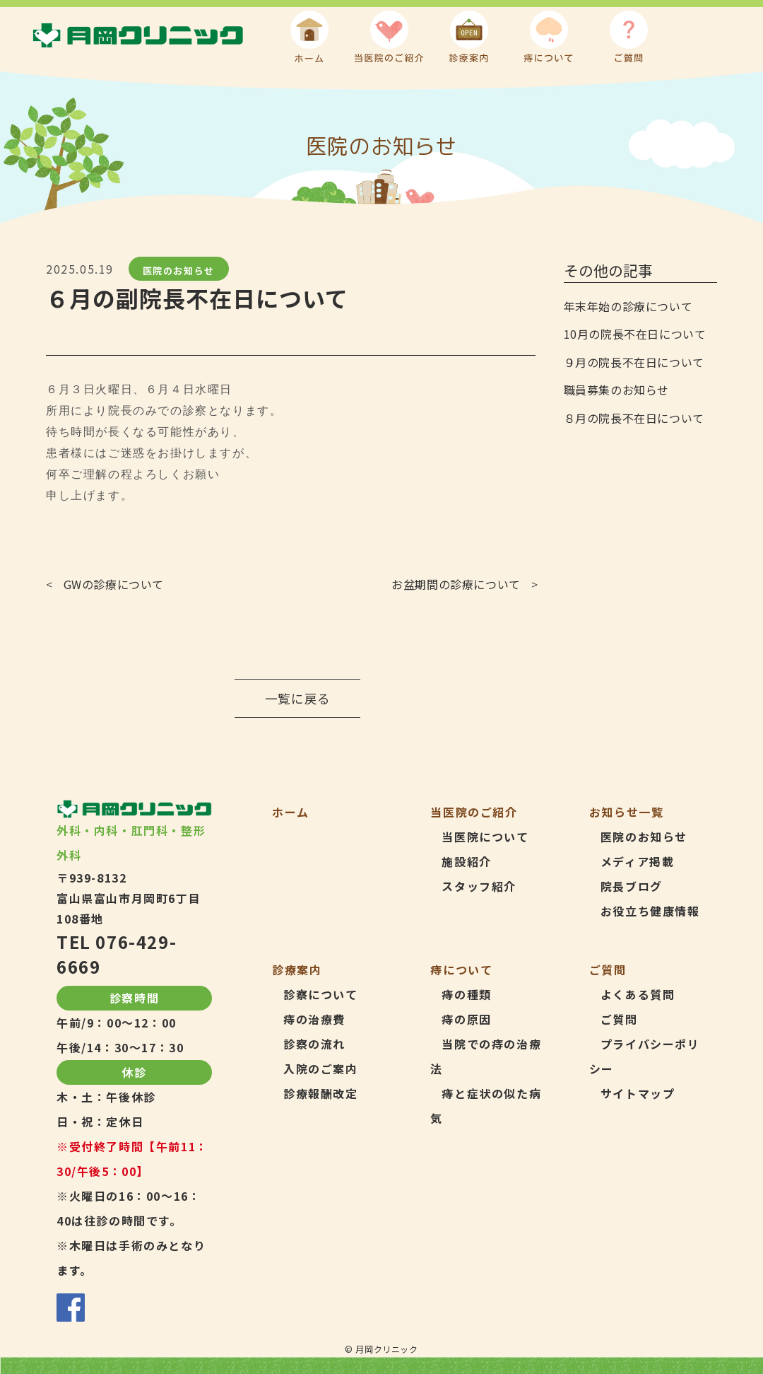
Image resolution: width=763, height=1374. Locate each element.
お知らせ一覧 (626, 811)
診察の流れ (314, 1043)
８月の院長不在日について (634, 417)
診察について (320, 994)
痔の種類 (466, 994)
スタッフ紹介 (479, 886)
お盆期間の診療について (456, 584)
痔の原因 (466, 1019)
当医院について (485, 836)
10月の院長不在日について (635, 333)
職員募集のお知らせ (616, 389)
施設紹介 (466, 861)
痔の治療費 (314, 1019)
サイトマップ (638, 1093)
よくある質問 (638, 994)
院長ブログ (632, 886)
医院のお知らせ (179, 270)
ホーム (290, 811)
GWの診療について (114, 584)
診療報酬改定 (320, 1093)
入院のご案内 (320, 1068)
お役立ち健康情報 (650, 910)
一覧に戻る (298, 698)
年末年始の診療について (628, 306)
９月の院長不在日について (634, 362)
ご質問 (619, 1019)
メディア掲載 (638, 861)
